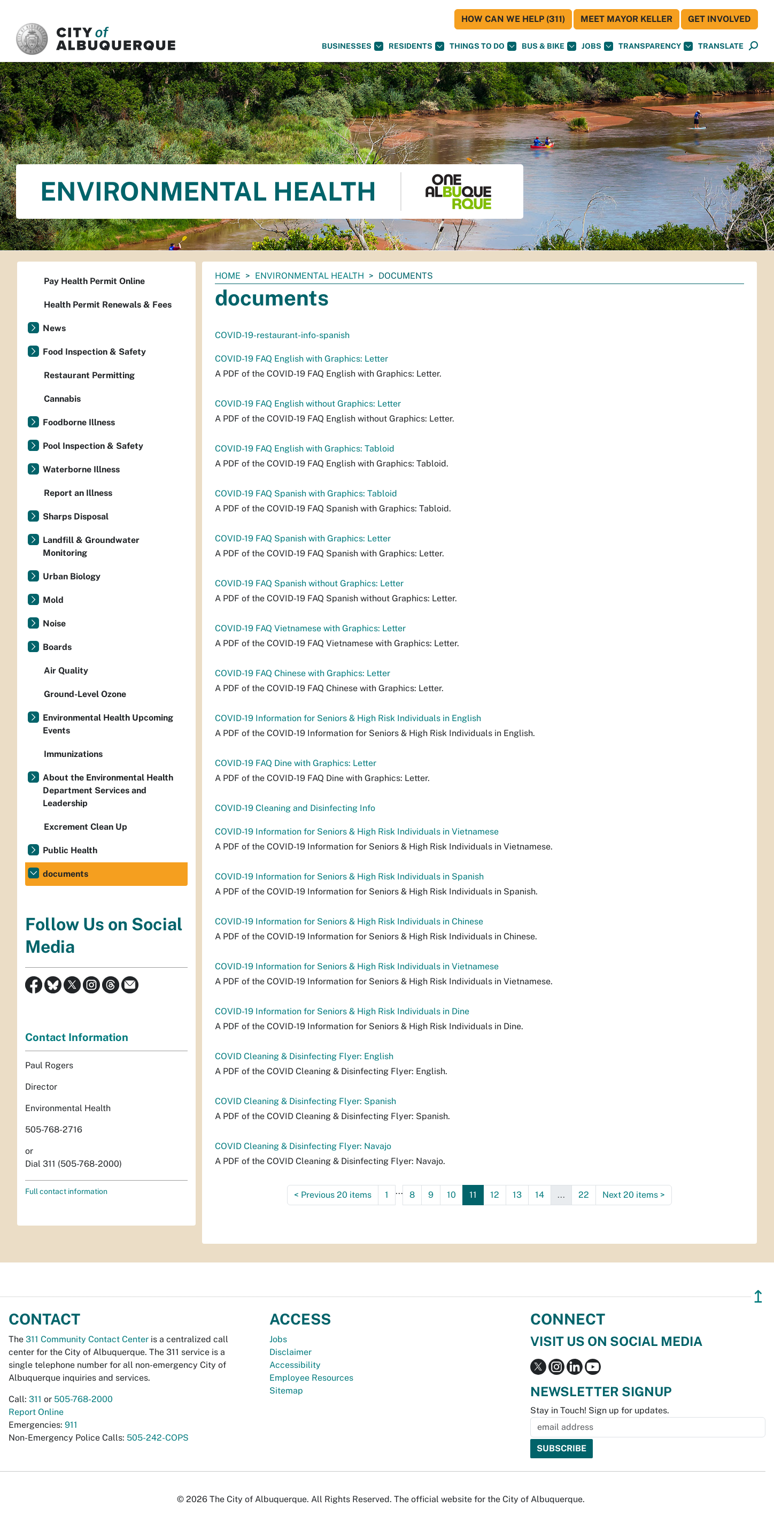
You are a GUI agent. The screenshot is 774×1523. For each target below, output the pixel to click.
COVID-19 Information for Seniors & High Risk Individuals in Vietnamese (357, 831)
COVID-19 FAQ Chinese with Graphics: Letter (302, 673)
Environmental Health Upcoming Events (108, 724)
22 (583, 1195)
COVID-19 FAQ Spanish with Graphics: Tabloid (306, 493)
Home (228, 276)
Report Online (36, 1412)
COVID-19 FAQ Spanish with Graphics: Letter (303, 538)
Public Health (70, 850)
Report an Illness (78, 493)
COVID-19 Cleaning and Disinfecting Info (295, 808)
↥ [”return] (758, 1296)
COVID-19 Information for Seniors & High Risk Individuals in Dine (342, 1011)
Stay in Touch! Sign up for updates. (599, 1410)
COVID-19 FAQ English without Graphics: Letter (308, 404)
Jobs (597, 46)
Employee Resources (311, 1378)
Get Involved (719, 19)
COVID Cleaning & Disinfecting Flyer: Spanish (305, 1101)
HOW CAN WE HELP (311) (513, 19)
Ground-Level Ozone (85, 694)
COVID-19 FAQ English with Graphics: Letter (301, 359)
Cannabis (62, 399)
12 (494, 1195)
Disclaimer (290, 1352)
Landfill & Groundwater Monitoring (91, 546)
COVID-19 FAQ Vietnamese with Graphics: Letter (310, 628)
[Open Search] (753, 46)
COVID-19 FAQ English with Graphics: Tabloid (304, 448)
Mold (53, 600)
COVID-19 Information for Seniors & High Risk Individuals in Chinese (349, 921)
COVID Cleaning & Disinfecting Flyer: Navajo (303, 1146)
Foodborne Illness (79, 422)
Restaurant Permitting (89, 375)
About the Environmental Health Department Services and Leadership (108, 790)
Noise (54, 623)
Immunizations (73, 754)
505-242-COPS (158, 1438)
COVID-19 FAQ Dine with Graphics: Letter (295, 763)
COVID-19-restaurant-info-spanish (282, 335)
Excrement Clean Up (85, 827)
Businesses (352, 46)
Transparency (655, 46)
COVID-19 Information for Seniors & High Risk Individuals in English (348, 718)
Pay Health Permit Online (94, 281)
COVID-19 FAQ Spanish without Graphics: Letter (309, 583)
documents (65, 874)
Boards (57, 647)
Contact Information (76, 1037)
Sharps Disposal (76, 516)
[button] (721, 46)
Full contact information (66, 1191)
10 (451, 1195)
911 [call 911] (71, 1425)
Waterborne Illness (81, 469)
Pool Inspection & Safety (93, 446)
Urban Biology (71, 576)
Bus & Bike (549, 46)
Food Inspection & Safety (94, 352)
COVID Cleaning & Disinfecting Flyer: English (304, 1056)
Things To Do (483, 46)
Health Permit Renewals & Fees (108, 305)
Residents (416, 46)
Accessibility (295, 1365)
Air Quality (66, 670)
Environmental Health (309, 276)
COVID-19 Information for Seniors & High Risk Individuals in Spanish (349, 876)
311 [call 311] (35, 1399)
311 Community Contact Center (87, 1339)
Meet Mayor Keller (626, 19)
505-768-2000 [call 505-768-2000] (83, 1399)
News (54, 328)
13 (517, 1195)
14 (539, 1195)
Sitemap (286, 1391)
